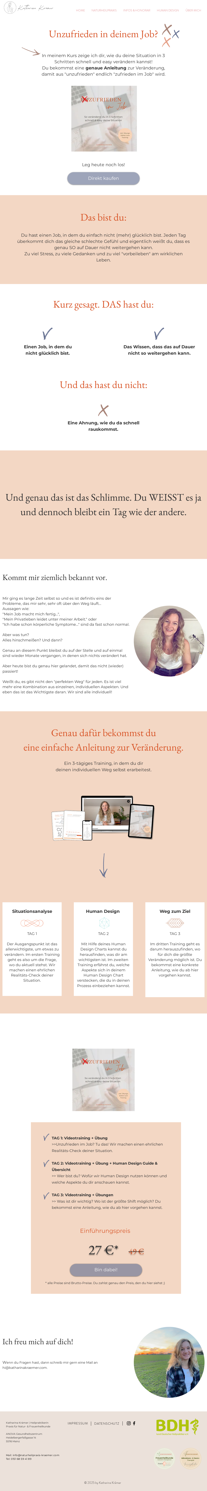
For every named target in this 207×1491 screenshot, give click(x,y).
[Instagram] (128, 1423)
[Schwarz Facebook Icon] (134, 1423)
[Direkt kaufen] (103, 178)
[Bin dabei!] (106, 1270)
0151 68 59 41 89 (21, 1458)
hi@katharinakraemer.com (24, 1368)
